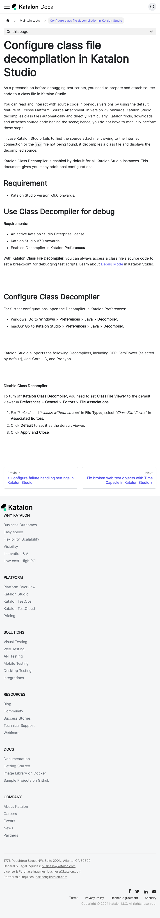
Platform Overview (19, 587)
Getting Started (17, 766)
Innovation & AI (16, 553)
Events (9, 821)
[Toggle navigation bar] (7, 6)
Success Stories (17, 718)
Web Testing (14, 649)
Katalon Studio (16, 594)
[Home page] (8, 20)
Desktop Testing (18, 670)
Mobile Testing (16, 663)
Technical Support (19, 725)
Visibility (11, 546)
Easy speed (13, 532)
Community (13, 711)
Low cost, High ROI (20, 561)
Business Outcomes (20, 525)
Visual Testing (15, 642)
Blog (7, 704)
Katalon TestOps (18, 601)
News (8, 828)
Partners (11, 835)
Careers (10, 813)
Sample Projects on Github (26, 780)
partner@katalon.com (51, 877)
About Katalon (16, 806)
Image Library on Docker (25, 773)
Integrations (14, 678)
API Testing (13, 656)
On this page (17, 31)
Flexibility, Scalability (21, 539)
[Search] (152, 7)
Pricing (9, 615)
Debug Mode (112, 264)
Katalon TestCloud (19, 608)
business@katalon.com (58, 866)
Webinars (11, 732)
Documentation (17, 758)
